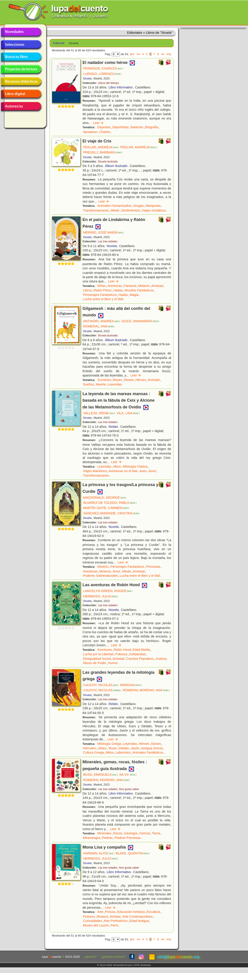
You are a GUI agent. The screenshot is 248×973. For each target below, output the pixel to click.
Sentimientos (130, 210)
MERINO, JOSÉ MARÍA (103, 232)
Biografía (151, 127)
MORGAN (131, 685)
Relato (113, 426)
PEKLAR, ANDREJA (101, 147)
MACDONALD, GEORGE (104, 497)
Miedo (115, 210)
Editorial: (59, 43)
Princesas (153, 566)
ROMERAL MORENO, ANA (146, 690)
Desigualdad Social (97, 658)
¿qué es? (90, 956)
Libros (87, 290)
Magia (134, 295)
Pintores (89, 916)
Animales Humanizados (114, 205)
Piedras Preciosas (128, 838)
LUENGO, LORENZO (102, 74)
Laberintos (123, 752)
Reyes (117, 380)
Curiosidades (92, 921)
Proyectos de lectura (21, 69)
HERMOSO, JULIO (100, 596)
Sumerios (104, 380)
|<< (132, 54)
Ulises (102, 748)
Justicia (161, 658)
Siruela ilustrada (108, 161)
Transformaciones (96, 210)
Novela (112, 246)
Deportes (103, 127)
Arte (100, 912)
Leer (98, 123)
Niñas (101, 286)
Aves (143, 471)
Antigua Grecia (152, 748)
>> (162, 54)
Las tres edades (107, 241)
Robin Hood (122, 649)
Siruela (87, 78)
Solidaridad (137, 654)
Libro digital (21, 94)
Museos (102, 916)
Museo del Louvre (96, 925)
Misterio (143, 286)
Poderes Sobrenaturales (100, 575)
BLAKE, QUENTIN (133, 853)
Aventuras (114, 286)
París (114, 925)
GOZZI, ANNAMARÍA (140, 321)
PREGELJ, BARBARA (102, 152)
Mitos (117, 466)
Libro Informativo (121, 87)
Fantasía (130, 286)
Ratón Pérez (103, 290)
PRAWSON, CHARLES (103, 68)
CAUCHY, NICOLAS (101, 685)
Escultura (153, 912)
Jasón (135, 748)
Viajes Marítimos (95, 471)
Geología (130, 833)
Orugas (138, 205)
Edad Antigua (139, 921)
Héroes (140, 380)
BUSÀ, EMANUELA (100, 774)
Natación (137, 127)
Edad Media (141, 649)
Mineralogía (91, 838)
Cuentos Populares (140, 658)
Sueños (88, 384)
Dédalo (124, 748)
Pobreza (121, 654)
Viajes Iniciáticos (154, 210)
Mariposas (153, 205)
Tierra (156, 833)
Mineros (105, 571)
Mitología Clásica (135, 466)
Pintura (110, 912)
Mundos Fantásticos (139, 290)
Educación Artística (131, 912)
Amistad (157, 286)
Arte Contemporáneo (137, 916)
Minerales (104, 833)
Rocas (117, 833)
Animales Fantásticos (147, 752)
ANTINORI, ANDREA (101, 321)
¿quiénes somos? (113, 956)
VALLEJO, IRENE (99, 413)
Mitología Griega (109, 744)
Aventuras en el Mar (123, 471)
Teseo (112, 748)
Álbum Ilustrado (116, 166)
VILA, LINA (128, 413)
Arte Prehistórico (116, 921)
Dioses (129, 380)
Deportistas (120, 127)
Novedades (21, 32)
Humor (113, 663)
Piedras (107, 838)
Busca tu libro (21, 56)
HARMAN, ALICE (99, 853)
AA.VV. (128, 774)
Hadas (118, 290)
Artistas (115, 916)
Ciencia (144, 833)
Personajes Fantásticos (100, 295)
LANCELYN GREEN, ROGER (107, 591)
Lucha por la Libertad (98, 654)
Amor (152, 471)
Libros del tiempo (108, 83)
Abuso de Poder (94, 663)
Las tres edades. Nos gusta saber (118, 789)
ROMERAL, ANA (99, 326)
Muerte (101, 384)
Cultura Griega (93, 752)
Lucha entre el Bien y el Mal (103, 299)
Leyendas (115, 384)
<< (138, 54)
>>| (168, 54)
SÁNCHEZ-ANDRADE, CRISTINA (111, 513)
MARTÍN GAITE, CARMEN (106, 508)
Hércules (89, 748)
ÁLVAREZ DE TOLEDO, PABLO (110, 503)
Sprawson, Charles (96, 132)
